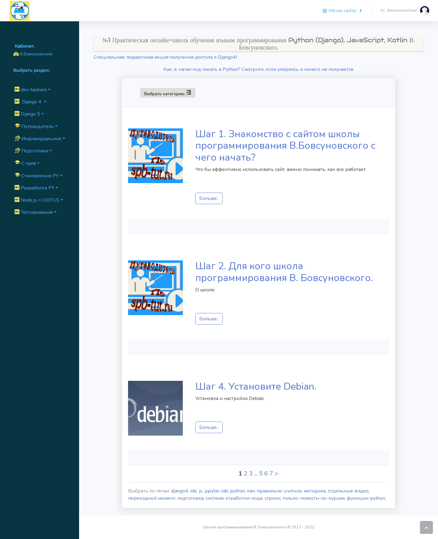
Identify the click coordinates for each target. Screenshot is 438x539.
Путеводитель (34, 126)
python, (238, 491)
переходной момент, (152, 498)
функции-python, (366, 498)
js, (202, 491)
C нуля (25, 163)
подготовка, (191, 498)
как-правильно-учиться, (275, 491)
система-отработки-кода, (235, 498)
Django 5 (27, 114)
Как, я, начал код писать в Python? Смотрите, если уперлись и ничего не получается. (258, 69)
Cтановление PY (37, 175)
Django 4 (29, 102)
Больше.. (209, 198)
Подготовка (31, 151)
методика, (316, 491)
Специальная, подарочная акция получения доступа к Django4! (165, 57)
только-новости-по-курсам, (315, 498)
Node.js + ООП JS (37, 200)
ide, (194, 491)
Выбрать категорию (168, 92)
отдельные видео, (349, 491)
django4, (180, 491)
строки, (274, 498)
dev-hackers (31, 89)
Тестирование (34, 212)
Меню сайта (339, 10)
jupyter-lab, (217, 491)
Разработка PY (34, 188)
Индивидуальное (38, 138)
